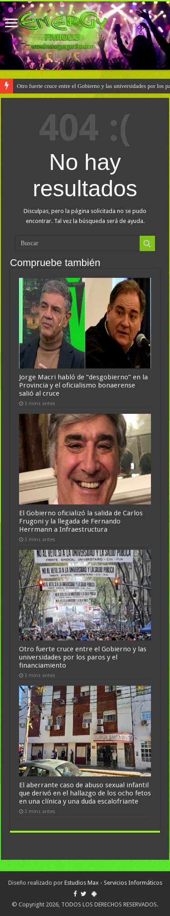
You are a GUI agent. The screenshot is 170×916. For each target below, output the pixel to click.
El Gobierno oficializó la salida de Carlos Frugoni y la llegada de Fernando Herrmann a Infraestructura (81, 521)
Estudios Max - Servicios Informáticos (113, 882)
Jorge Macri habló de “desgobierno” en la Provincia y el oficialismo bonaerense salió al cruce (83, 385)
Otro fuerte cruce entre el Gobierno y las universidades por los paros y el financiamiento (82, 657)
